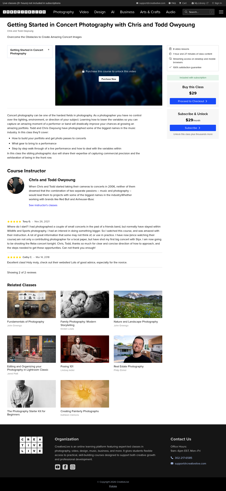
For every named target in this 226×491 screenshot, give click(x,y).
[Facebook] (65, 467)
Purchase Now (109, 78)
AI (112, 11)
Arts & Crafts (150, 11)
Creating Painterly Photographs (80, 411)
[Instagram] (72, 467)
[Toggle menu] (221, 12)
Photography (63, 11)
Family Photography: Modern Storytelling (78, 323)
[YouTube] (57, 467)
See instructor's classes (43, 205)
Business (127, 11)
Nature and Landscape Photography (136, 322)
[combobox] (198, 12)
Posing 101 (67, 366)
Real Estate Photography (129, 366)
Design (99, 11)
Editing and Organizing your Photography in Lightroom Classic (27, 368)
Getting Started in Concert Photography (26, 51)
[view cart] (184, 3)
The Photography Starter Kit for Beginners (26, 413)
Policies (113, 486)
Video (84, 11)
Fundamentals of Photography (25, 322)
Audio (170, 11)
